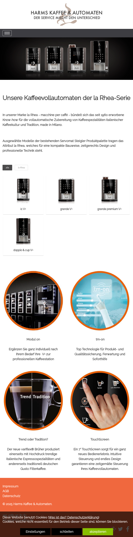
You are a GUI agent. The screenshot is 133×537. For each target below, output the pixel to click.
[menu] (7, 33)
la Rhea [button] (21, 167)
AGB (6, 491)
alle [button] (7, 167)
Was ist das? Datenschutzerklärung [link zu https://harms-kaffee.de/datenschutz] (73, 517)
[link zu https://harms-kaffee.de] (66, 14)
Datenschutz (11, 496)
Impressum (10, 486)
